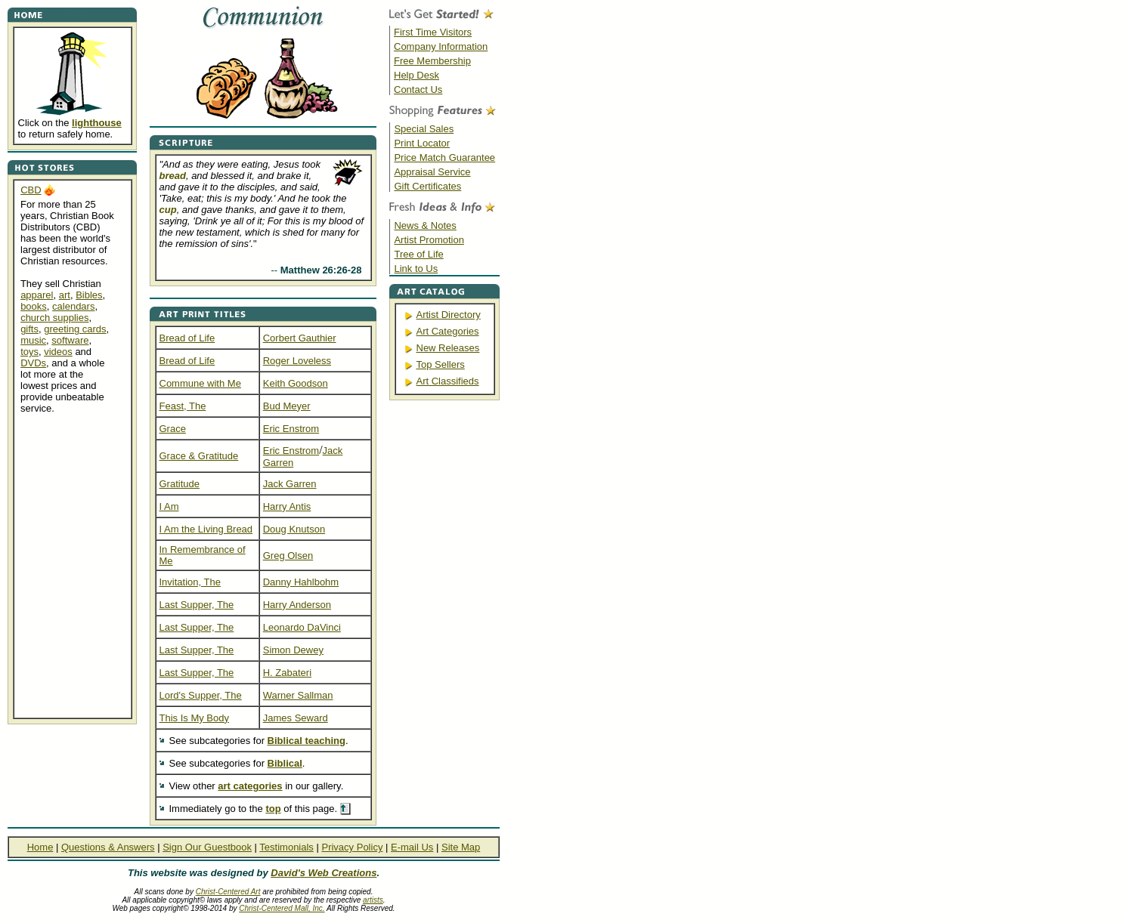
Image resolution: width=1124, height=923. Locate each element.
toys (29, 351)
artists (373, 900)
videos (58, 351)
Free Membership (432, 60)
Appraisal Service (432, 172)
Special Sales (424, 128)
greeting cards (75, 329)
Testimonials (286, 847)
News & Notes (425, 225)
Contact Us (418, 89)
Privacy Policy (351, 847)
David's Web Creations (323, 872)
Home (40, 847)
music (33, 340)
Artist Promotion (428, 239)
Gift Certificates (427, 186)
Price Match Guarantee (444, 157)
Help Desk (416, 75)
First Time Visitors (433, 32)
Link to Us (416, 268)
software (69, 340)
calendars (73, 306)
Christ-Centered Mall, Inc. (281, 908)
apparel (36, 295)
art (64, 295)
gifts (29, 329)
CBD (30, 190)
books (33, 306)
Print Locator (422, 143)
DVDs (33, 363)
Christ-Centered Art (228, 892)
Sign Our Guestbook (207, 847)
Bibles (89, 295)
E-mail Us (412, 847)
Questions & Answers (108, 847)
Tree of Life (418, 254)
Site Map (460, 847)
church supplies (54, 317)
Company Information (441, 46)
